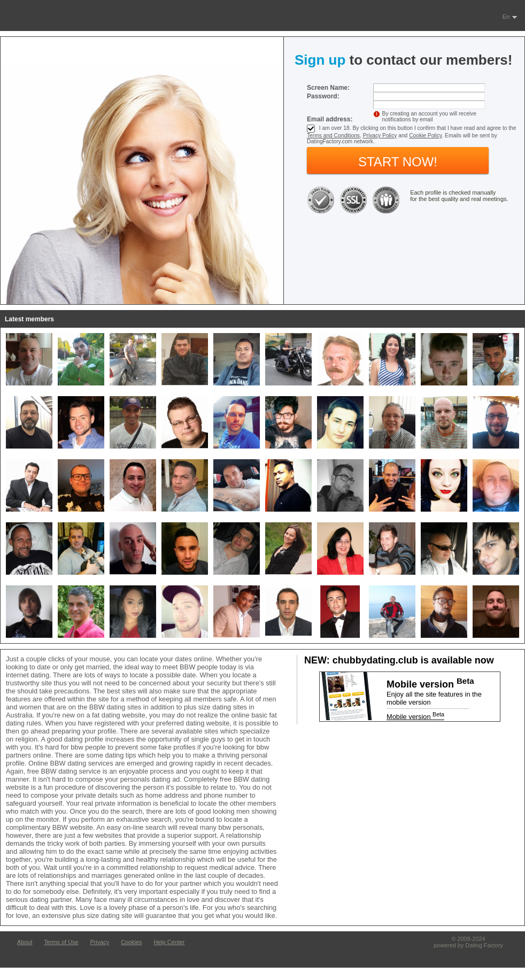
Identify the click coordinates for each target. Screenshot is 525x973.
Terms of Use (61, 942)
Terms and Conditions (333, 135)
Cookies (131, 942)
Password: (323, 96)
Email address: (329, 119)
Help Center (168, 942)
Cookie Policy (425, 135)
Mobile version (415, 717)
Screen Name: (328, 87)
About (24, 942)
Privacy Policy (380, 135)
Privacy (99, 942)
